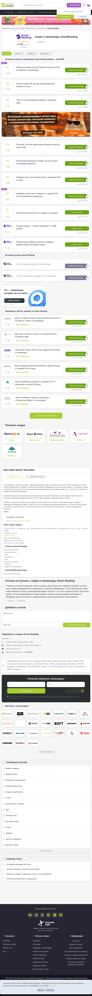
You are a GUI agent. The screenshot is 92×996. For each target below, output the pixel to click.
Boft (59, 723)
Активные (6, 53)
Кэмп (20, 723)
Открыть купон (77, 212)
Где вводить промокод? (14, 517)
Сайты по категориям (41, 951)
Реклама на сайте (9, 944)
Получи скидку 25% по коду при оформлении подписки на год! (35, 85)
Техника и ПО (10, 815)
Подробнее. (53, 986)
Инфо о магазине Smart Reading (17, 521)
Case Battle (20, 743)
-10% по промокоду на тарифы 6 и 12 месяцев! (36, 276)
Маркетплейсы (11, 774)
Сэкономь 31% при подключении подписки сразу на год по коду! (38, 146)
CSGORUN (72, 714)
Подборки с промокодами (42, 948)
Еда (6, 809)
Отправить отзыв (76, 625)
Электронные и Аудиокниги (36, 28)
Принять (41, 990)
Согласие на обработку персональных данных (75, 963)
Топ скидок (37, 944)
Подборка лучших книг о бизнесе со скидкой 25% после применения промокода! (37, 195)
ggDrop (7, 723)
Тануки (84, 714)
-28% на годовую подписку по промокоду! (33, 264)
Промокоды (7, 12)
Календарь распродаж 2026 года (17, 864)
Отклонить (50, 990)
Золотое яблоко (7, 714)
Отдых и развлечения (13, 792)
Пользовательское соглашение (75, 951)
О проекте (6, 941)
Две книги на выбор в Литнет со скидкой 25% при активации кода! (36, 335)
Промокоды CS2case (40, 962)
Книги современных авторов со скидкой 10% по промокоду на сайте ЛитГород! (35, 383)
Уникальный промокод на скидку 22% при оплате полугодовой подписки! (37, 162)
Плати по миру (33, 714)
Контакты (76, 941)
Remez (7, 733)
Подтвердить (65, 17)
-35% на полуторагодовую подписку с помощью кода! (36, 101)
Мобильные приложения (14, 780)
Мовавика (33, 733)
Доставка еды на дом (41, 969)
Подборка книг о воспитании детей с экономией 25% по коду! (38, 178)
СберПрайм (46, 723)
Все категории (46, 851)
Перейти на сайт (13, 476)
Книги (22, 28)
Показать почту (9, 535)
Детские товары (11, 845)
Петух (84, 723)
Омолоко (20, 733)
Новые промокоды (39, 955)
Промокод (46, 53)
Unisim (7, 743)
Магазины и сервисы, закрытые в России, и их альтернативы (27, 874)
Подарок (32, 53)
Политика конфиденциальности (76, 955)
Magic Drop (46, 714)
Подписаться (26, 691)
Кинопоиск (72, 723)
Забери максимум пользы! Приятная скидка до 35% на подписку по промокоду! (38, 68)
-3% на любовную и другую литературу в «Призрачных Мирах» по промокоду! (32, 399)
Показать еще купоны (46, 415)
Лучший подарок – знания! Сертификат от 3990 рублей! (36, 227)
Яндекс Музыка (46, 733)
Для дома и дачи (11, 821)
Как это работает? (76, 948)
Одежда (8, 833)
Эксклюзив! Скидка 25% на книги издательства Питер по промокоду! (37, 351)
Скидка (19, 53)
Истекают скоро (38, 958)
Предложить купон (35, 476)
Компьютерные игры (13, 786)
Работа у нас (7, 948)
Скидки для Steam (39, 965)
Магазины (15, 28)
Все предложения (46, 752)
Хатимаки (33, 743)
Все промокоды (22, 324)
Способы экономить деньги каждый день (20, 879)
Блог (4, 951)
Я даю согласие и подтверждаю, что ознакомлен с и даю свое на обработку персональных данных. (43, 697)
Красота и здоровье (12, 839)
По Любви (59, 733)
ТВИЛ (84, 733)
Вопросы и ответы (76, 944)
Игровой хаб (74, 5)
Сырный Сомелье (72, 733)
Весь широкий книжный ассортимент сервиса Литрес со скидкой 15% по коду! (37, 367)
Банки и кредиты (11, 768)
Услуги (7, 797)
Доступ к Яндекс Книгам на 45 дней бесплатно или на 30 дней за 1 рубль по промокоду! (38, 319)
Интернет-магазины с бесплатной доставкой (21, 869)
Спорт (7, 827)
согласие (69, 696)
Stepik (33, 723)
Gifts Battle (20, 714)
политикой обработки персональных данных (49, 696)
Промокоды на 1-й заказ (24, 12)
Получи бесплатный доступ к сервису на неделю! (37, 213)
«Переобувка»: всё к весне (46, 12)
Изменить (82, 17)
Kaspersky (59, 714)
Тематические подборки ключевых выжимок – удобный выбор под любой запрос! (35, 243)
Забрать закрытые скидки (76, 959)
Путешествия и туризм (14, 803)
